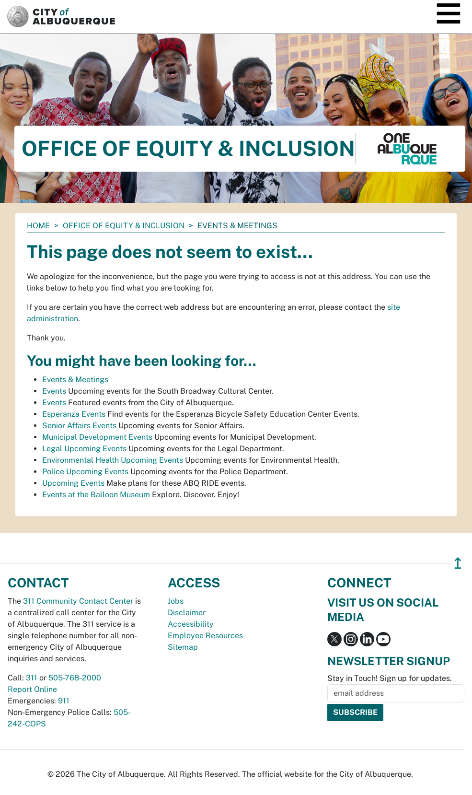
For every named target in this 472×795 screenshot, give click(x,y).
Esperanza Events (73, 414)
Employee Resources (205, 635)
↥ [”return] (457, 563)
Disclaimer (187, 612)
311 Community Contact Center (78, 601)
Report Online (32, 689)
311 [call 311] (31, 677)
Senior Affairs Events (79, 425)
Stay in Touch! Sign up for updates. (389, 678)
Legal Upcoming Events (84, 448)
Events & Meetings (75, 379)
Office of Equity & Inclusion (123, 225)
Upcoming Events (73, 483)
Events (54, 391)
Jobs (176, 601)
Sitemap (183, 647)
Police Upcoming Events (85, 471)
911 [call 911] (63, 700)
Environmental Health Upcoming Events (112, 460)
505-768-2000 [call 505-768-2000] (74, 677)
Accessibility (191, 624)
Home (38, 225)
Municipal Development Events (97, 437)
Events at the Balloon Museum (96, 494)
